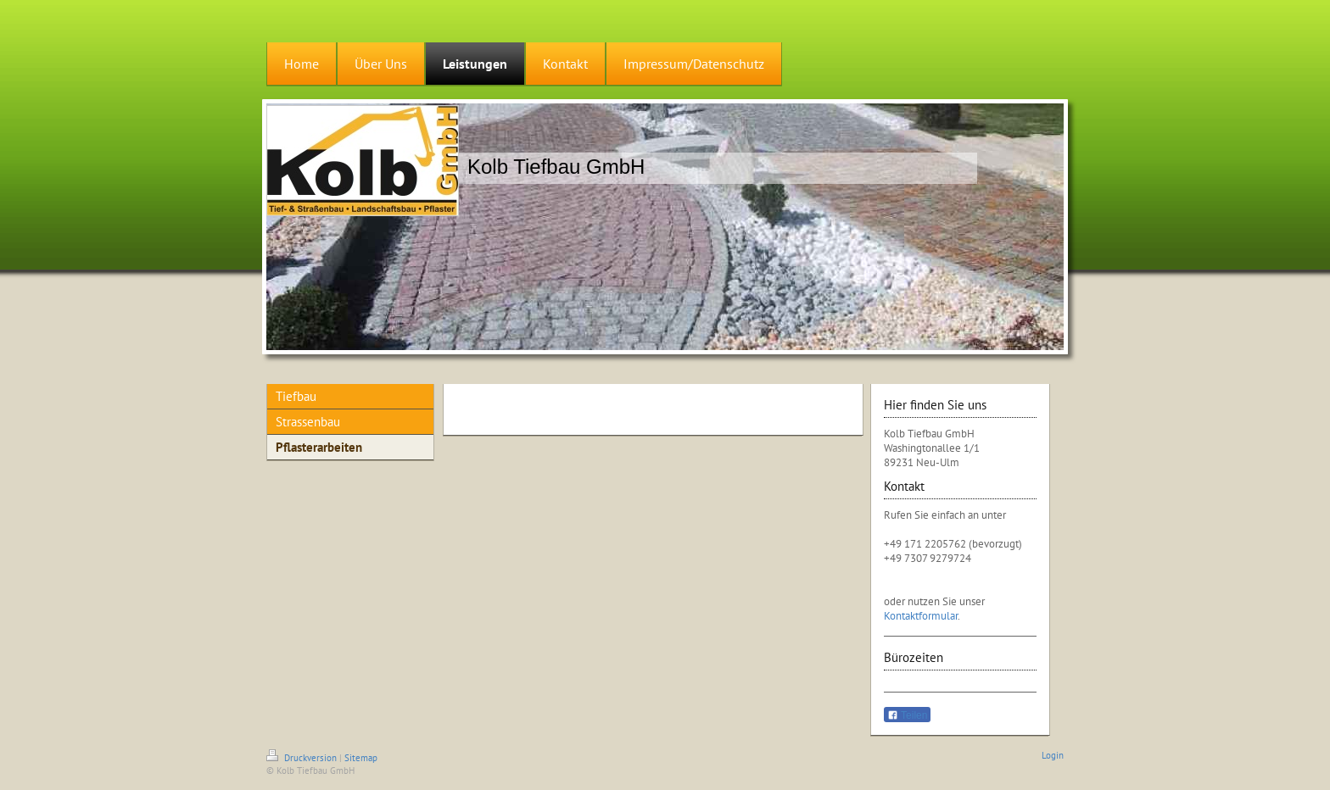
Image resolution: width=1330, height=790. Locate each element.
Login (1053, 755)
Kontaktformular (921, 616)
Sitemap (360, 758)
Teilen (907, 715)
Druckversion (302, 758)
